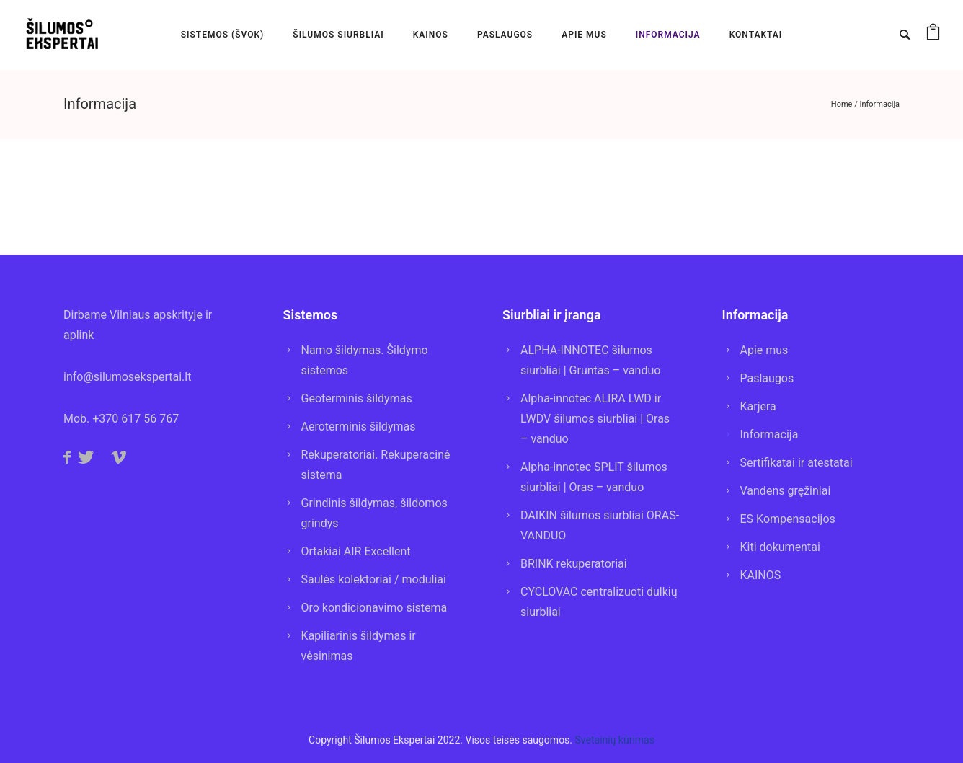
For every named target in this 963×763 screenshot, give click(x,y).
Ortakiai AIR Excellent (356, 551)
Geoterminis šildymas (356, 398)
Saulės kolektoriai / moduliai (373, 579)
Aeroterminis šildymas (358, 426)
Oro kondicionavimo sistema (374, 607)
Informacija (879, 104)
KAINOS (430, 35)
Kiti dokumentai (780, 547)
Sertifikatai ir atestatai (796, 462)
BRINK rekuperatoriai (573, 563)
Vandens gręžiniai (785, 491)
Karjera (758, 406)
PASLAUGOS (505, 35)
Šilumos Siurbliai (338, 35)
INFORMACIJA (668, 35)
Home (842, 104)
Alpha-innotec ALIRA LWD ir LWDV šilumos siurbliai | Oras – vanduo (595, 419)
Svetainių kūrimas (614, 740)
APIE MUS (584, 35)
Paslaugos (767, 378)
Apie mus (764, 350)
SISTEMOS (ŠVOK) (223, 35)
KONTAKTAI (756, 35)
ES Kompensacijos (787, 519)
